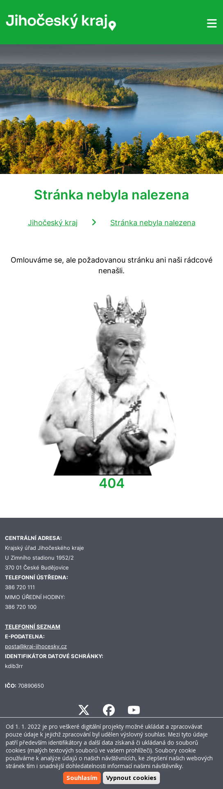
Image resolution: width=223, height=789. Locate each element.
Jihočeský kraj (52, 222)
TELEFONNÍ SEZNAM (32, 627)
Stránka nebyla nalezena (153, 222)
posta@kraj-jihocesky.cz (36, 646)
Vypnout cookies (131, 778)
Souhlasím (82, 778)
